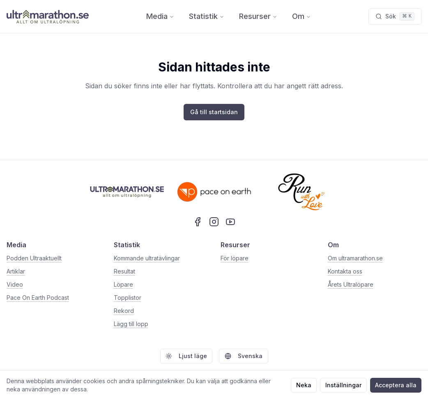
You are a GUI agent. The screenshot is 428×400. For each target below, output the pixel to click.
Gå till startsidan (214, 111)
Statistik (206, 16)
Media (160, 16)
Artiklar (16, 271)
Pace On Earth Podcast (38, 297)
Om (301, 16)
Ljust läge (186, 355)
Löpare (123, 284)
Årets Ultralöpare (350, 284)
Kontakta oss (345, 271)
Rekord (124, 310)
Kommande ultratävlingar (147, 258)
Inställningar (343, 385)
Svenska (243, 355)
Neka (303, 385)
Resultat (124, 271)
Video (15, 284)
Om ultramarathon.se (355, 258)
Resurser (258, 16)
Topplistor (127, 297)
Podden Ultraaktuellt (34, 258)
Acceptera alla (395, 385)
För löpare (235, 258)
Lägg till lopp (131, 323)
